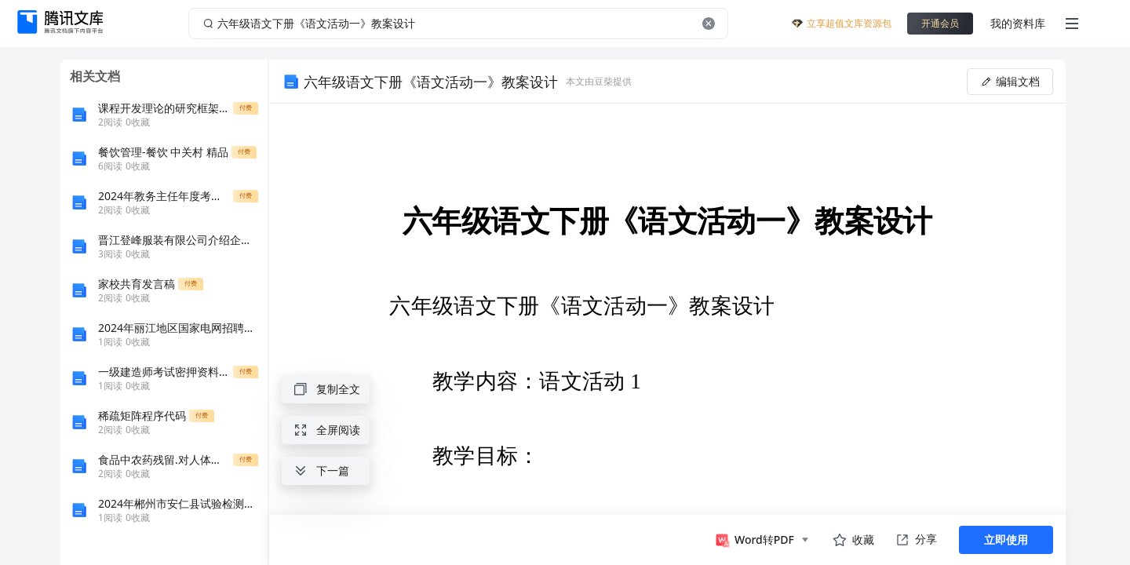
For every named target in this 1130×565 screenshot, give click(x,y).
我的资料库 (1017, 23)
